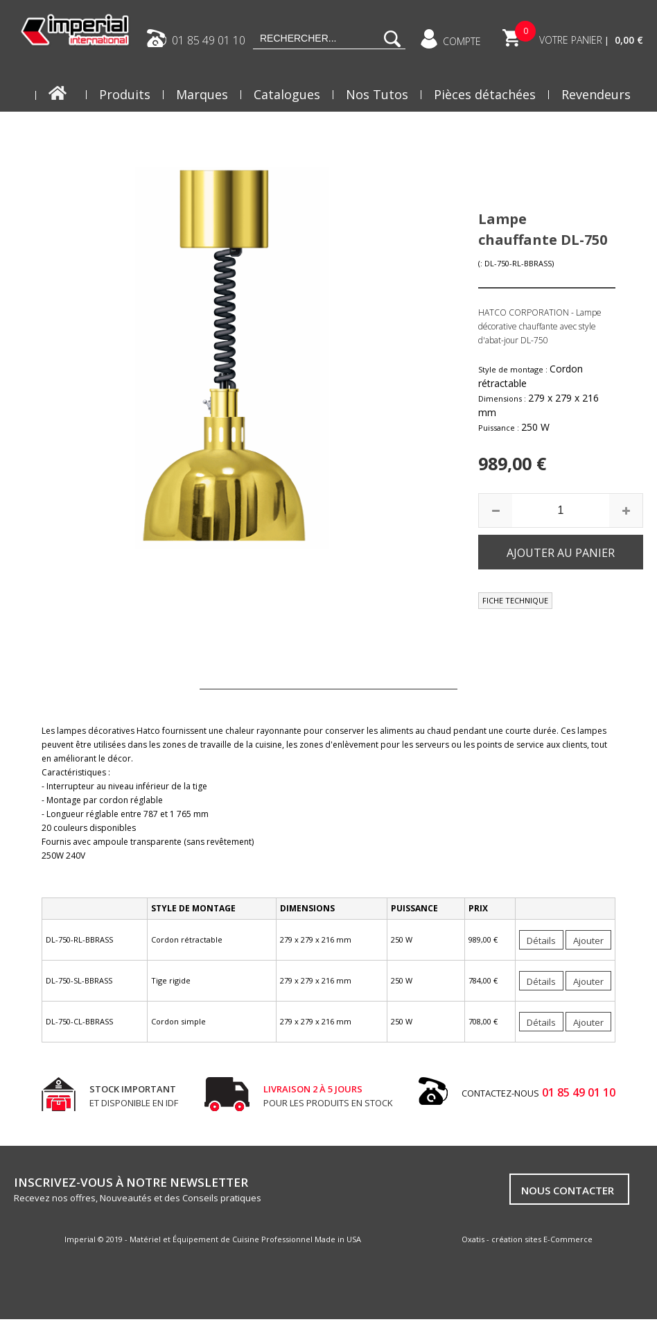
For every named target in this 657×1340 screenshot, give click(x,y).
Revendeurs (596, 94)
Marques (202, 94)
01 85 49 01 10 (208, 39)
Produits (124, 94)
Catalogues (287, 94)
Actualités (601, 129)
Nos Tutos (377, 94)
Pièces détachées (485, 94)
